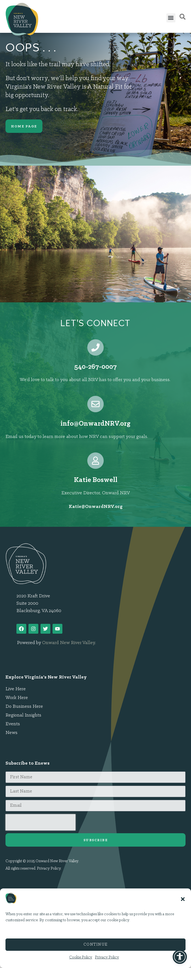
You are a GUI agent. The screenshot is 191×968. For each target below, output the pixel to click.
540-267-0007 (95, 367)
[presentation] (40, 822)
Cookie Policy (80, 957)
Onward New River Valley (68, 642)
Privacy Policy (107, 957)
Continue (95, 945)
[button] (183, 899)
